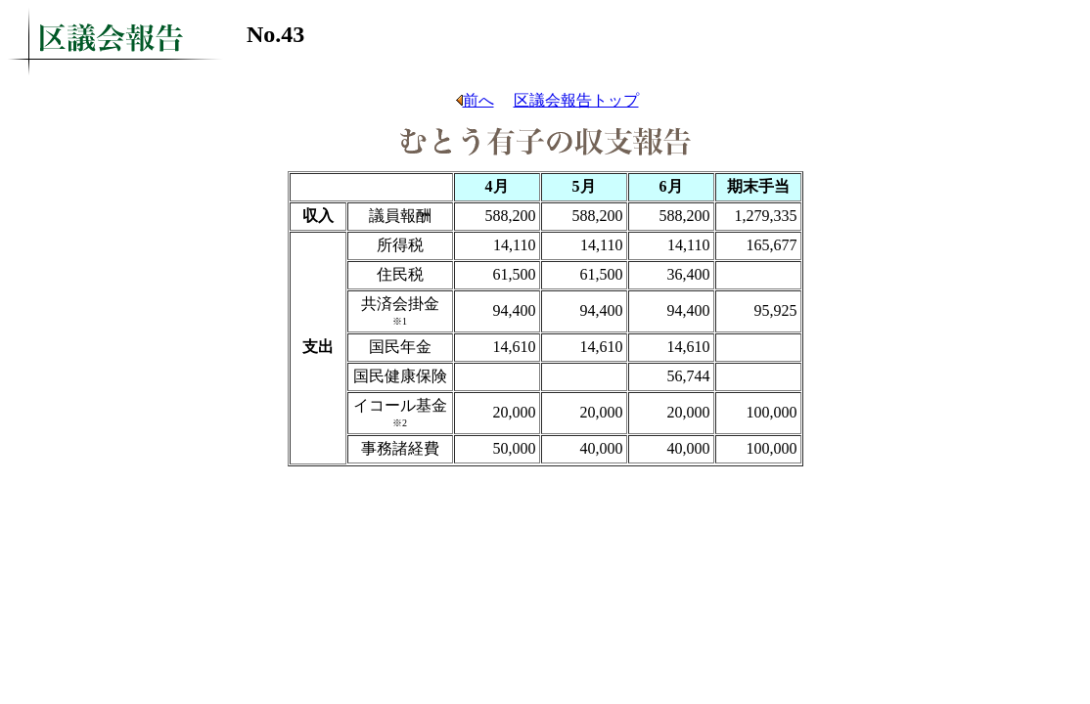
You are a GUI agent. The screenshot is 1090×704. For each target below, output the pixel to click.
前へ (473, 100)
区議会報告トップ (576, 100)
